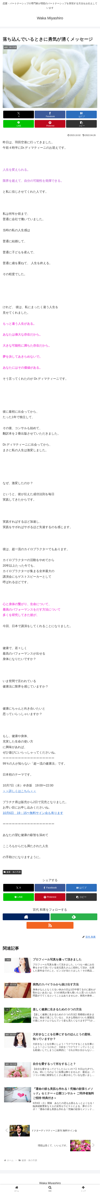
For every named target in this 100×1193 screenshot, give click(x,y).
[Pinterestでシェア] (50, 124)
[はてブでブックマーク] (81, 114)
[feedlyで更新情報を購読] (74, 916)
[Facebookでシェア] (50, 114)
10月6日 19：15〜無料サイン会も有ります (33, 813)
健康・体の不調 (12, 872)
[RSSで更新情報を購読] (50, 925)
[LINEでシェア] (18, 124)
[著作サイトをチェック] (26, 916)
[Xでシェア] (18, 114)
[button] (81, 124)
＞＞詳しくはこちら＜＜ (19, 791)
